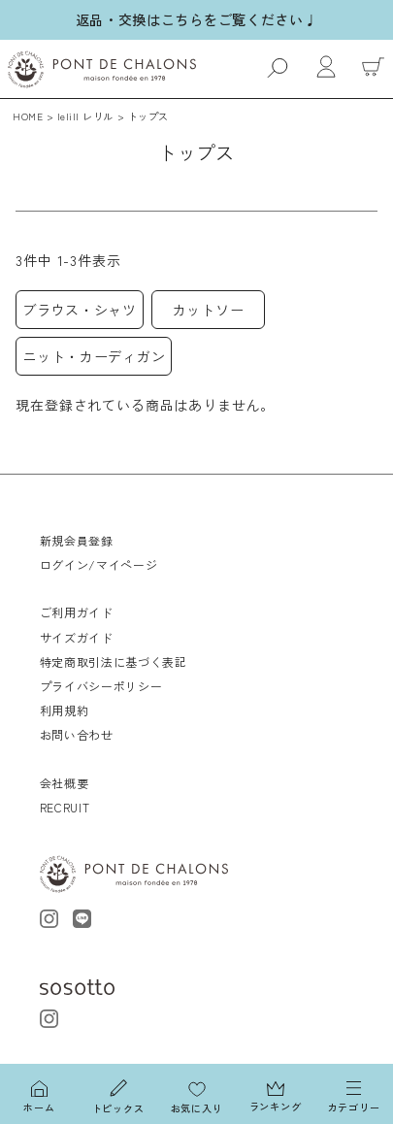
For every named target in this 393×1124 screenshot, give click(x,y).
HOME (28, 116)
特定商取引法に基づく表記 (113, 661)
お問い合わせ (77, 734)
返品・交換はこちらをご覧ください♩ (197, 19)
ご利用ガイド (77, 612)
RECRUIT (65, 807)
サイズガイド (77, 637)
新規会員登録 (77, 540)
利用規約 (64, 710)
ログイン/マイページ (99, 564)
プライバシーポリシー (101, 686)
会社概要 (64, 783)
